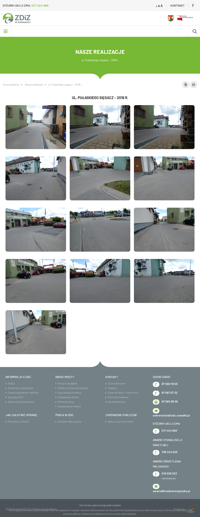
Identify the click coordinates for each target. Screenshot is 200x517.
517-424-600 (39, 5)
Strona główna (13, 84)
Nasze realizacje (35, 84)
